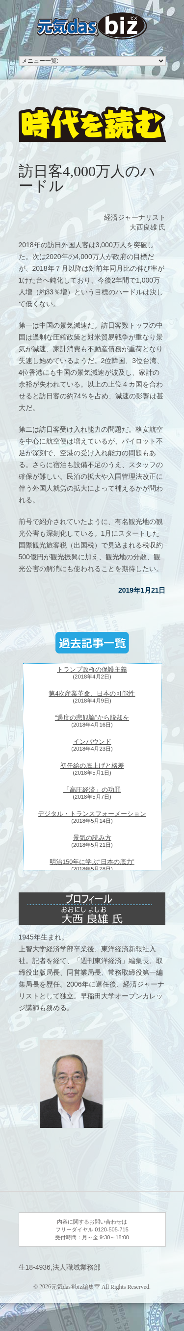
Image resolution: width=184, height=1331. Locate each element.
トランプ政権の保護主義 (92, 669)
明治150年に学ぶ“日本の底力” (92, 862)
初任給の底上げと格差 (92, 765)
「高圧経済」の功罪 (92, 789)
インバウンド (92, 741)
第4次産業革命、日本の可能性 (92, 693)
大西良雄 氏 (148, 227)
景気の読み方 (92, 838)
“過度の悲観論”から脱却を (92, 717)
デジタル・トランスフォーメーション (92, 813)
